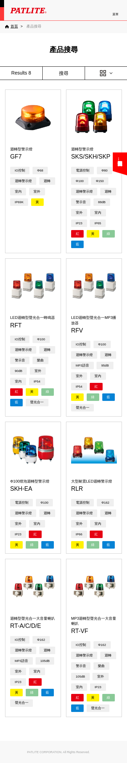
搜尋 (63, 73)
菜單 (115, 14)
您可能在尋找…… (120, 162)
